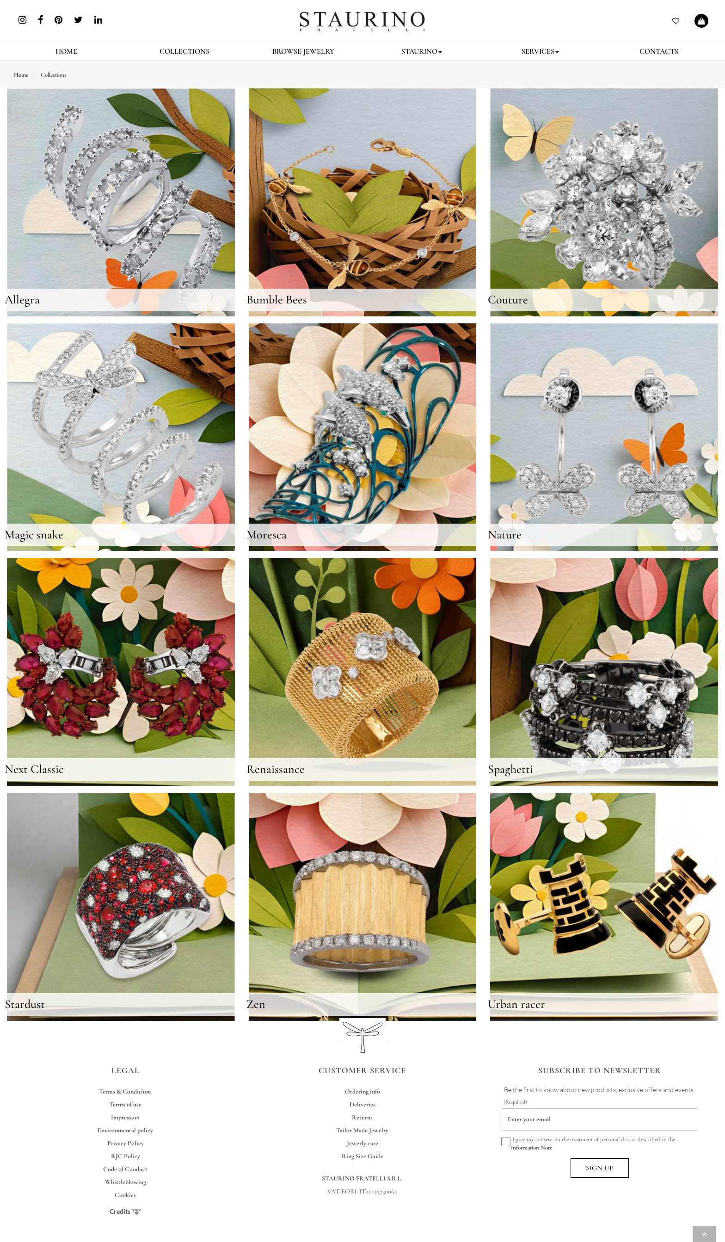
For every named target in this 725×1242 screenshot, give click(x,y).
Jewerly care (362, 1143)
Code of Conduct (125, 1169)
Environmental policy (125, 1130)
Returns (362, 1117)
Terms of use (125, 1104)
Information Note (531, 1147)
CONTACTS (658, 51)
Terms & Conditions (125, 1091)
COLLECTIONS (184, 51)
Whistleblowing (125, 1182)
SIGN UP (600, 1168)
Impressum (125, 1117)
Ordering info (362, 1091)
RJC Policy (125, 1156)
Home (21, 75)
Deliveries (362, 1104)
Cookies (125, 1195)
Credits (125, 1211)
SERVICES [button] (540, 51)
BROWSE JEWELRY (303, 51)
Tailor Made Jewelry (362, 1130)
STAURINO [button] (421, 51)
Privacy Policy (125, 1143)
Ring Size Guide (362, 1156)
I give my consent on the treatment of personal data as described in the (588, 1142)
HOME (66, 51)
